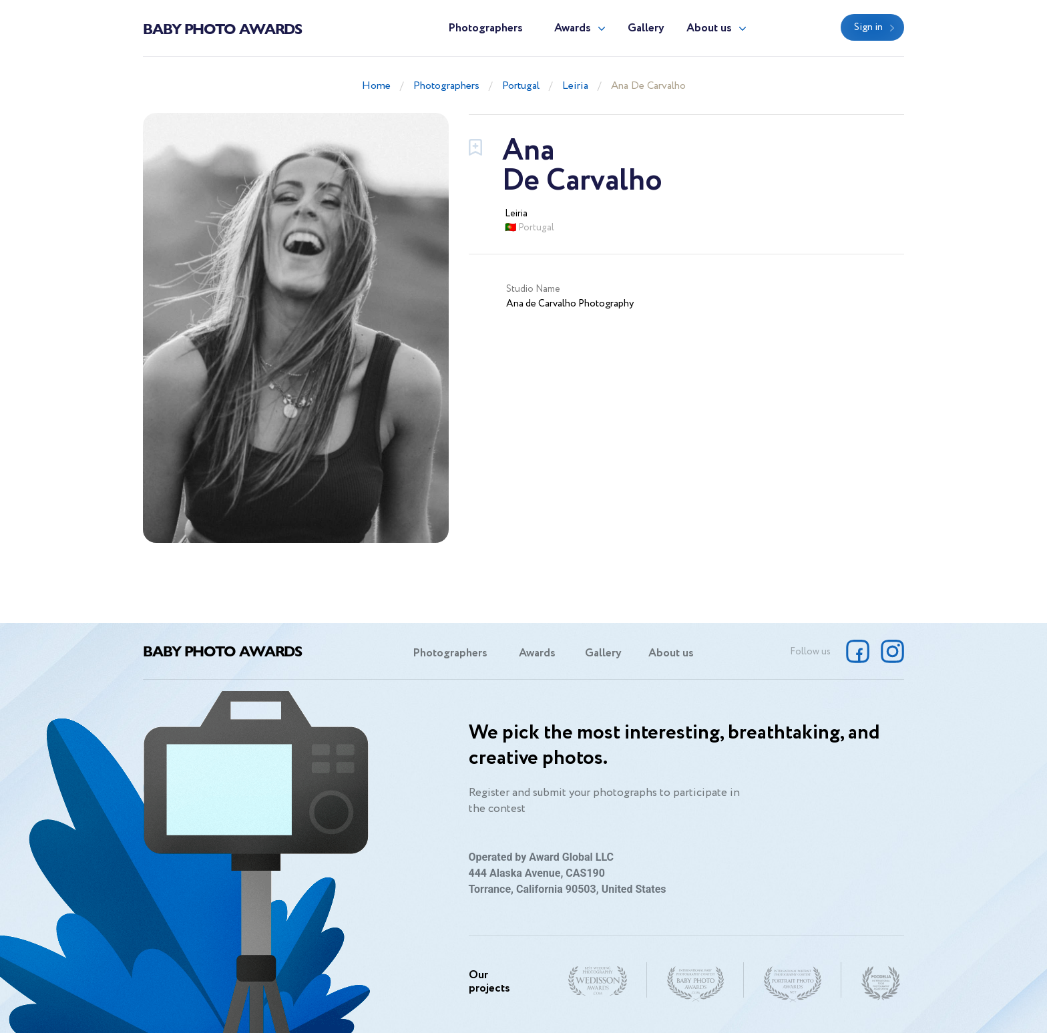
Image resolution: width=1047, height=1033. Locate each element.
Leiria (575, 85)
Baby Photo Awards (222, 28)
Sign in (868, 27)
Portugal (521, 85)
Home (376, 85)
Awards (572, 28)
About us (709, 28)
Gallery (646, 28)
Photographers (485, 28)
